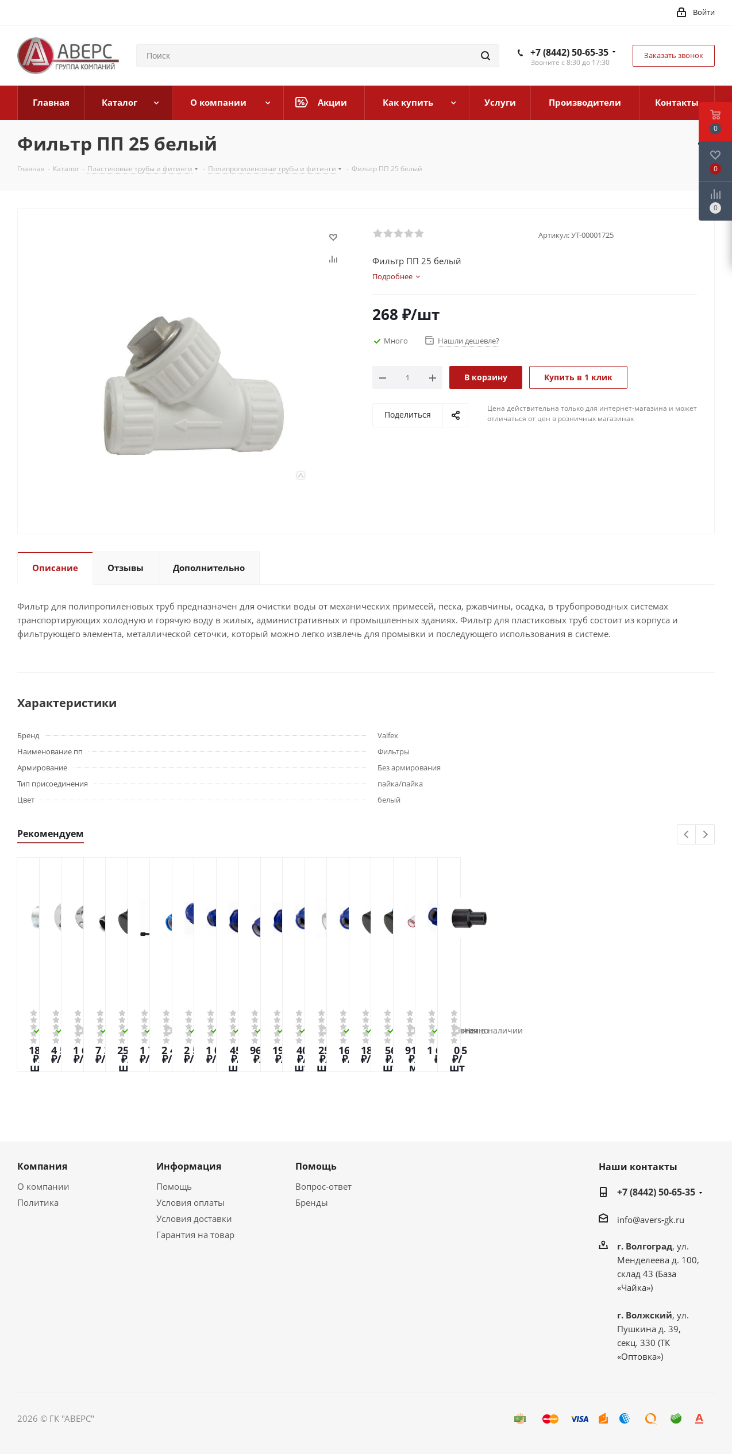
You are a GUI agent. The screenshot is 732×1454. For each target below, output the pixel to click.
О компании (43, 1186)
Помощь (174, 1186)
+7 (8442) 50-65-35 (569, 52)
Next (705, 835)
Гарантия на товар (195, 1234)
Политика (38, 1202)
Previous (686, 835)
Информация (188, 1166)
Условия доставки (194, 1218)
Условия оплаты (190, 1202)
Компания (42, 1166)
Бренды (311, 1202)
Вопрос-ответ (323, 1186)
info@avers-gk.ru (650, 1219)
